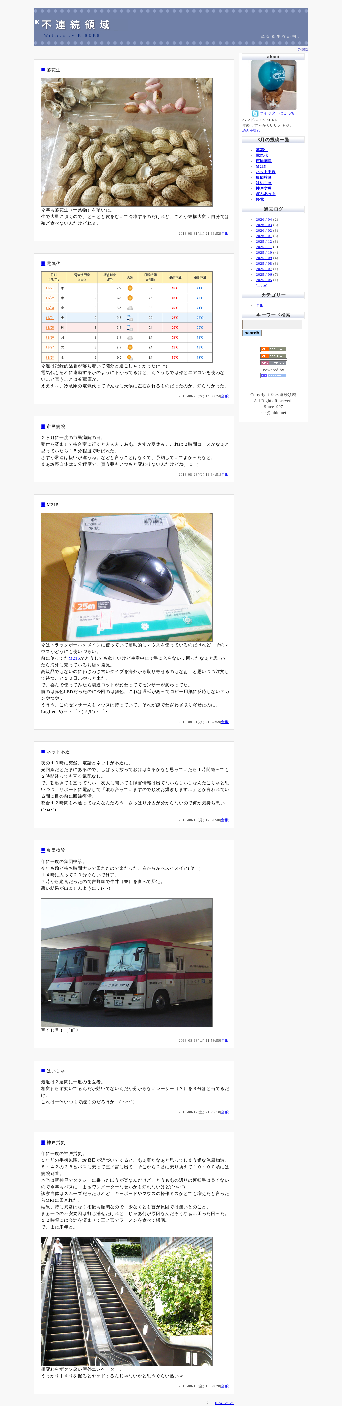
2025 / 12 (264, 241)
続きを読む (251, 130)
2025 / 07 (264, 269)
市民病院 (264, 161)
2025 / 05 (264, 280)
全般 (225, 233)
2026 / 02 (264, 230)
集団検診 (264, 177)
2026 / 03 (264, 225)
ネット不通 (266, 172)
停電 (260, 199)
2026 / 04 (264, 219)
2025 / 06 (264, 274)
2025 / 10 (264, 252)
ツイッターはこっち (277, 113)
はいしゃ (264, 183)
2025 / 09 (264, 258)
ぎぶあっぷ (266, 194)
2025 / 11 (264, 247)
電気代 (262, 155)
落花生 (262, 150)
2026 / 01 (264, 236)
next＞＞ (224, 1402)
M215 (74, 658)
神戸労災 (264, 188)
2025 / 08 (264, 263)
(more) (261, 285)
